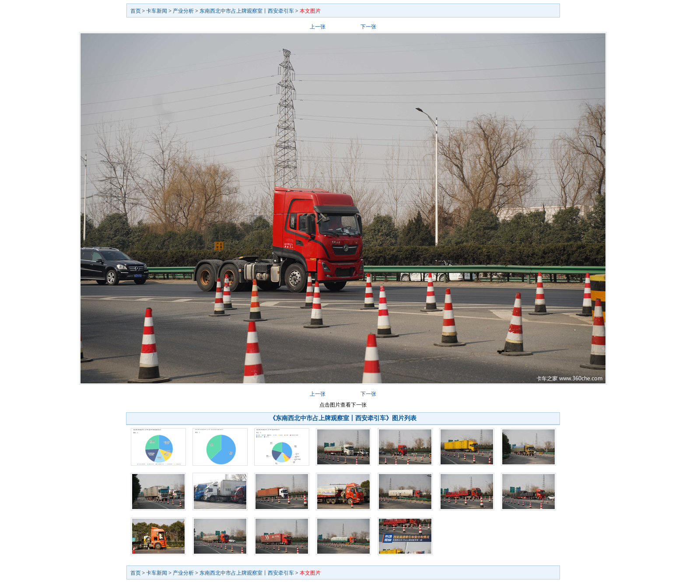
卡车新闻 (156, 11)
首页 (135, 11)
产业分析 (183, 11)
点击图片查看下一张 (343, 405)
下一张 (368, 27)
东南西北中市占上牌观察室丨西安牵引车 (247, 11)
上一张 (318, 27)
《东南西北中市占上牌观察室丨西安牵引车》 (331, 418)
